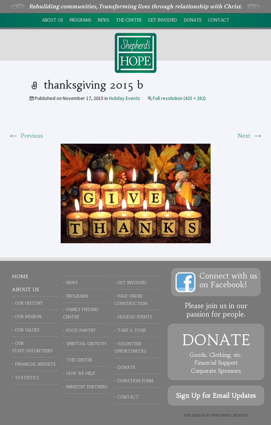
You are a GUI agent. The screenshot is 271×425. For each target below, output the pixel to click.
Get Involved (162, 20)
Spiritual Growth (86, 343)
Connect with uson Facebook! (228, 280)
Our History (29, 303)
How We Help (80, 373)
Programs (80, 20)
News (103, 20)
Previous (25, 135)
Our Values (27, 330)
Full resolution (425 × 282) (179, 98)
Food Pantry (81, 330)
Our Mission (28, 316)
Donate (192, 20)
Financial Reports (35, 364)
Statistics (27, 377)
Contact (218, 20)
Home (20, 276)
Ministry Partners (86, 386)
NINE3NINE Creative (230, 415)
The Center (128, 20)
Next (250, 135)
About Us (52, 20)
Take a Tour (132, 330)
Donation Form (135, 380)
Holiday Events (124, 98)
